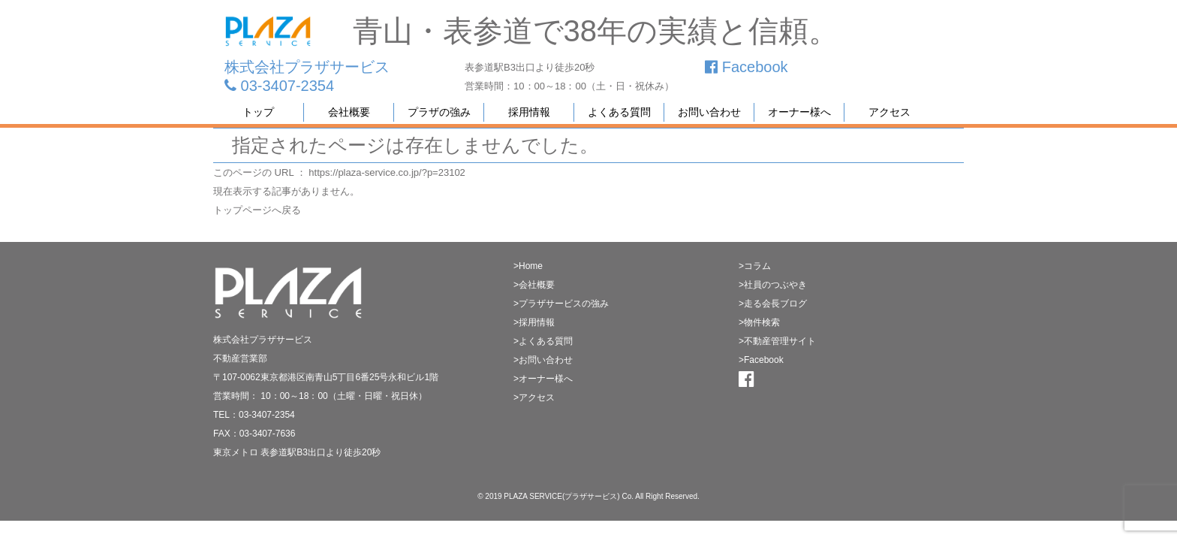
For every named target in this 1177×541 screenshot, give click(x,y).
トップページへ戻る (257, 210)
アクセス (889, 112)
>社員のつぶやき (773, 285)
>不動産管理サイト (777, 341)
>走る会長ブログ (773, 303)
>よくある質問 (543, 341)
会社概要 (349, 112)
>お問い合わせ (543, 360)
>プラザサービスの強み (561, 303)
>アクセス (534, 397)
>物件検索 (759, 322)
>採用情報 (534, 322)
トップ (258, 112)
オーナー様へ (799, 112)
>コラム (755, 266)
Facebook (746, 67)
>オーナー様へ (543, 378)
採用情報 (529, 112)
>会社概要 (534, 285)
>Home (528, 266)
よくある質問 (619, 112)
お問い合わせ (709, 112)
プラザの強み (439, 112)
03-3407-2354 (279, 85)
